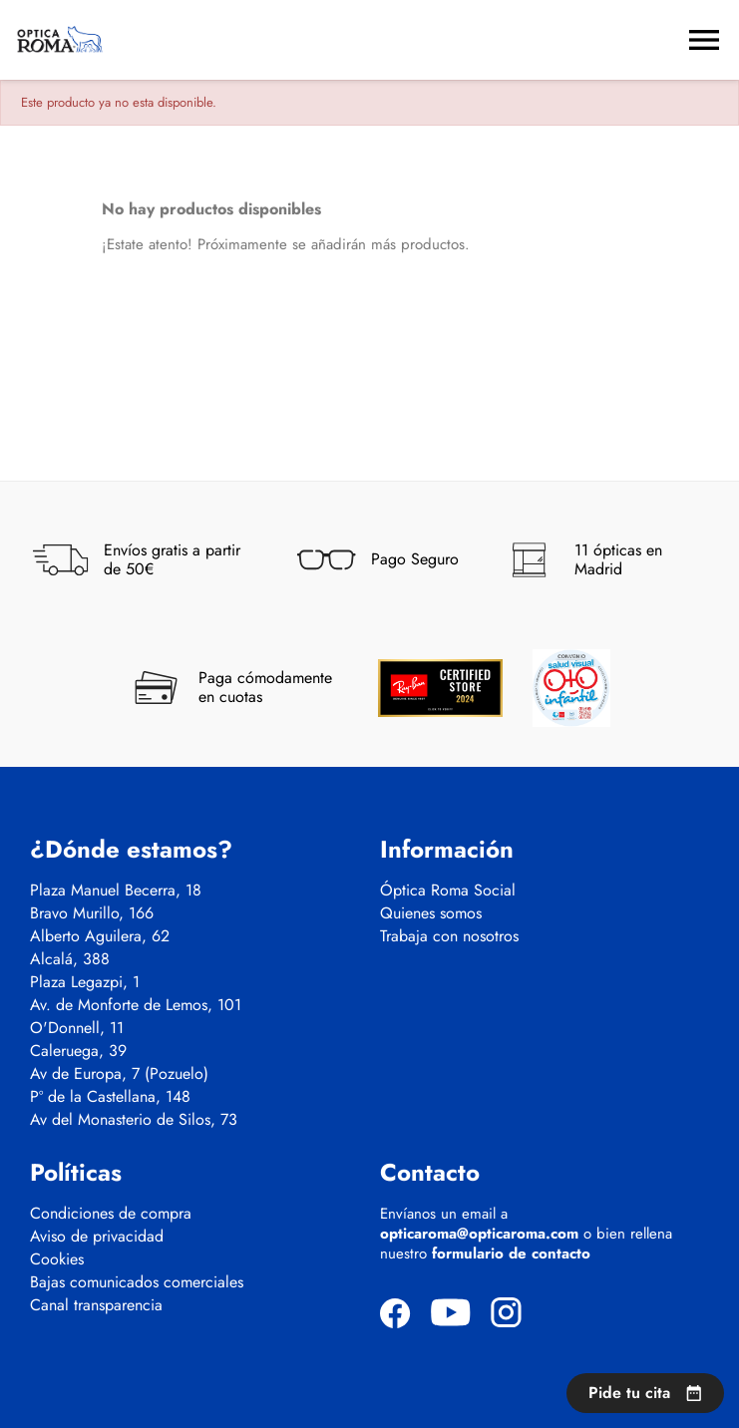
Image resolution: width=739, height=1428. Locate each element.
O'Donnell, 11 (77, 1028)
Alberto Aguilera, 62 (100, 936)
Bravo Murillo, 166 (92, 913)
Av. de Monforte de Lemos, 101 (135, 1005)
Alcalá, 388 (70, 959)
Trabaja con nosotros (449, 936)
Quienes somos (431, 913)
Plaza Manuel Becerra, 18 (115, 890)
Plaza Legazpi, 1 (85, 982)
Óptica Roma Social (448, 890)
